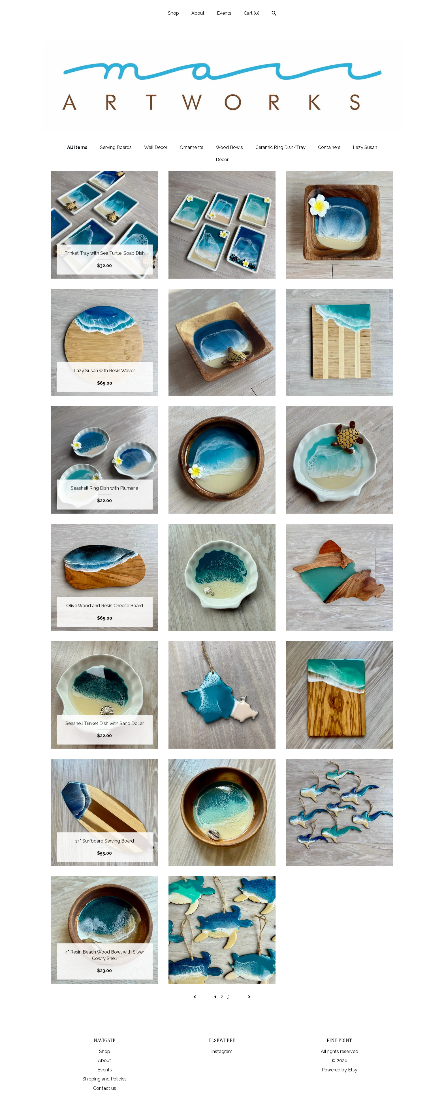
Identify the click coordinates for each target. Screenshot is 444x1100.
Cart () (251, 13)
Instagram (221, 1051)
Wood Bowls (229, 147)
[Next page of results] (249, 996)
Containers (329, 147)
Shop (173, 13)
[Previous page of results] (195, 996)
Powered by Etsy (339, 1070)
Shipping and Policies (104, 1079)
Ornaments (191, 147)
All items (77, 147)
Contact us (104, 1088)
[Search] (274, 14)
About (197, 13)
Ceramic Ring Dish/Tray (280, 147)
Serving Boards (116, 147)
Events (224, 13)
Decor (222, 159)
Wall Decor (155, 147)
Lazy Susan (365, 147)
